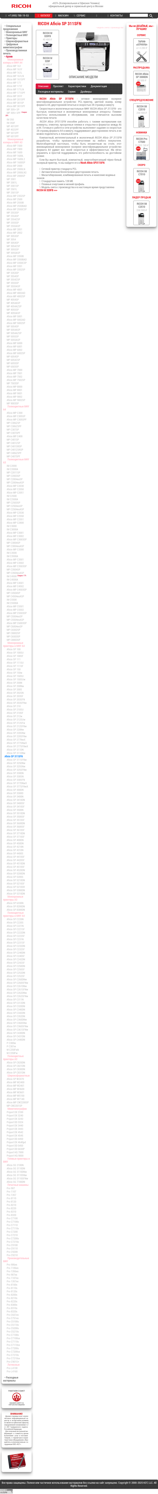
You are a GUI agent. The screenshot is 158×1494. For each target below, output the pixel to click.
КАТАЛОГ (44, 15)
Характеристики (77, 86)
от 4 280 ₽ (141, 44)
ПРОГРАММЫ (96, 17)
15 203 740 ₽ (142, 142)
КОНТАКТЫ (114, 15)
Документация (99, 86)
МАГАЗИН (61, 15)
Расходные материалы (50, 91)
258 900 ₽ (141, 109)
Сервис (72, 91)
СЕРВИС (78, 16)
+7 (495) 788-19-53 (16, 15)
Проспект (58, 86)
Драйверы (86, 91)
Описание (43, 86)
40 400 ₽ (47, 36)
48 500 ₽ (141, 77)
